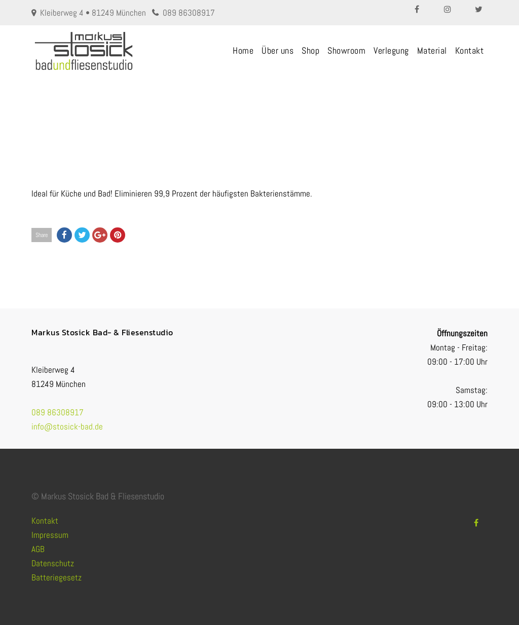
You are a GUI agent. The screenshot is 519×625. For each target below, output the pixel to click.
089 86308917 (189, 12)
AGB (38, 549)
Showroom (346, 50)
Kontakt (469, 50)
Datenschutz (52, 563)
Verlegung (391, 50)
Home (243, 50)
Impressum (49, 534)
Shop (310, 50)
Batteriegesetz (56, 577)
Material (432, 50)
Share (41, 235)
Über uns (277, 50)
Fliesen (218, 116)
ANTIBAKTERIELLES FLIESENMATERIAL (284, 116)
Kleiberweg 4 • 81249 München (93, 12)
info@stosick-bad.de (67, 426)
